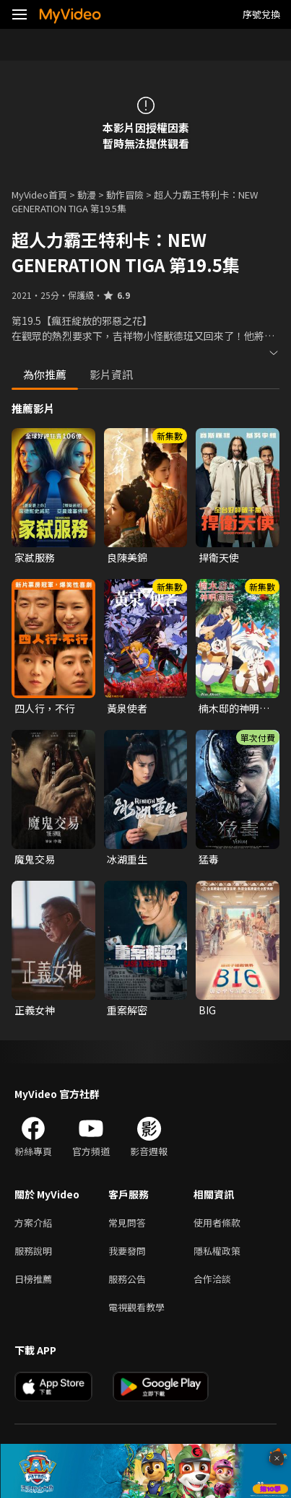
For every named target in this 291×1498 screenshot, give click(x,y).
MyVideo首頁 (39, 194)
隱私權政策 (217, 1251)
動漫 (86, 194)
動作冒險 (125, 194)
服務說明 (33, 1251)
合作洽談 (212, 1279)
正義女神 (34, 1010)
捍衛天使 (219, 557)
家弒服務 (34, 557)
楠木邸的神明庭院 (234, 708)
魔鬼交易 (34, 859)
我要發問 (127, 1251)
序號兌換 (261, 14)
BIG (207, 1010)
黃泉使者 (127, 708)
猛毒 (209, 859)
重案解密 (127, 1010)
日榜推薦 (33, 1279)
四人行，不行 (44, 708)
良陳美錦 (127, 557)
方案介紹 (33, 1222)
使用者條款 (217, 1222)
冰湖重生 (127, 859)
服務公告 (127, 1279)
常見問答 (127, 1222)
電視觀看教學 (136, 1307)
